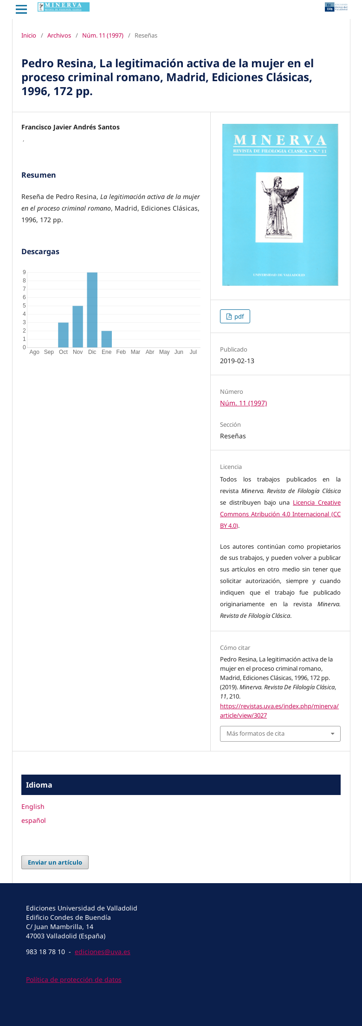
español (33, 820)
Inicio (28, 35)
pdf (238, 316)
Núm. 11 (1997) (102, 35)
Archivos (59, 35)
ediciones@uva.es (102, 951)
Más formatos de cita (255, 733)
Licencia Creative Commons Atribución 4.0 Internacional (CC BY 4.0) (280, 514)
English (33, 806)
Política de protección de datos (74, 979)
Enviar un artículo (55, 862)
